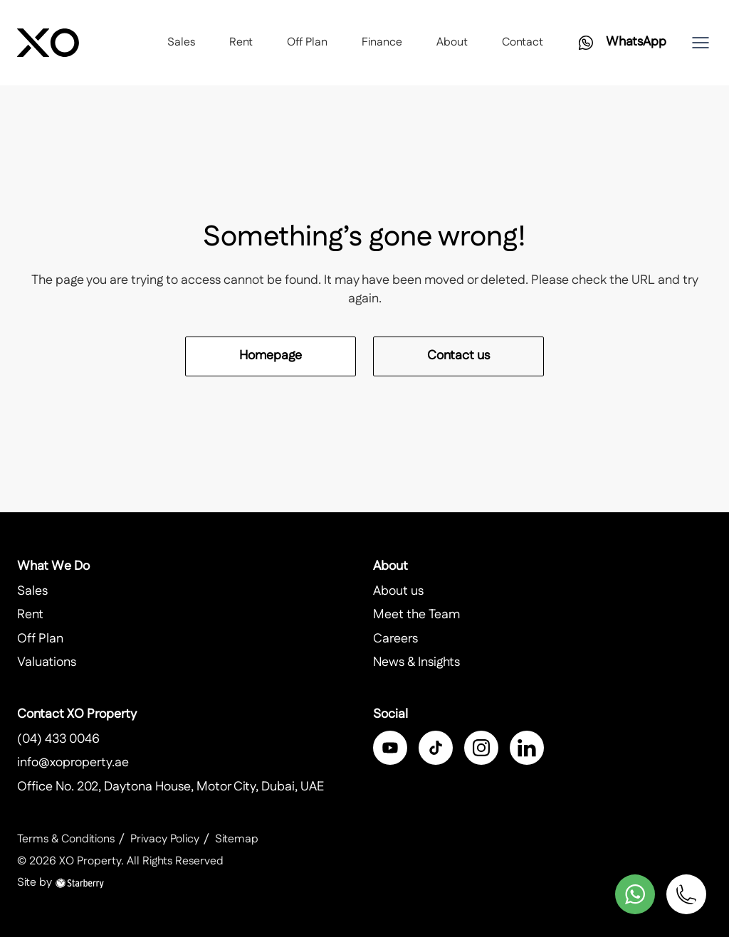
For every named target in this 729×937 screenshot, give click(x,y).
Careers (395, 639)
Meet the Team (416, 614)
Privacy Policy (164, 839)
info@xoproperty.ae (73, 762)
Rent (241, 42)
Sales (181, 42)
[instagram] (481, 748)
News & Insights (416, 662)
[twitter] (436, 748)
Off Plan (307, 42)
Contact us (458, 355)
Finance (382, 42)
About (452, 42)
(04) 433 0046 (58, 739)
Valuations (46, 662)
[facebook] (390, 748)
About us (398, 591)
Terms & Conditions (66, 839)
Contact (522, 42)
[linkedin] (527, 748)
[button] (700, 42)
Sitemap (236, 839)
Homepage (270, 355)
